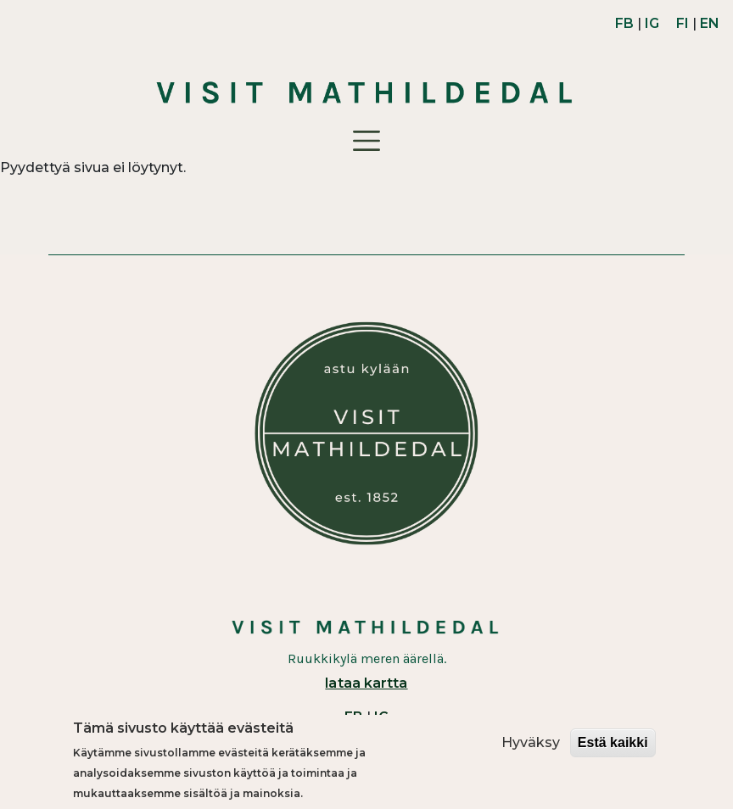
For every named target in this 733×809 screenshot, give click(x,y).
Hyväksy (530, 743)
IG (652, 23)
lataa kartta (366, 683)
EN (709, 23)
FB (624, 23)
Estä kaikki (613, 743)
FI (682, 23)
